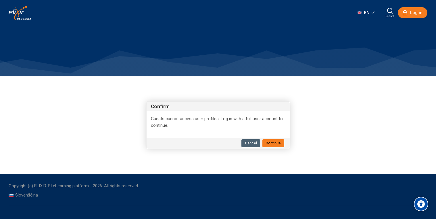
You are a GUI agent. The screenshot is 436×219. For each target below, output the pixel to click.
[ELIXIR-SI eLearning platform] (20, 13)
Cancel (251, 143)
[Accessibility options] (421, 204)
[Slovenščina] (23, 195)
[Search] (390, 12)
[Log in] (412, 12)
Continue (273, 143)
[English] (366, 12)
